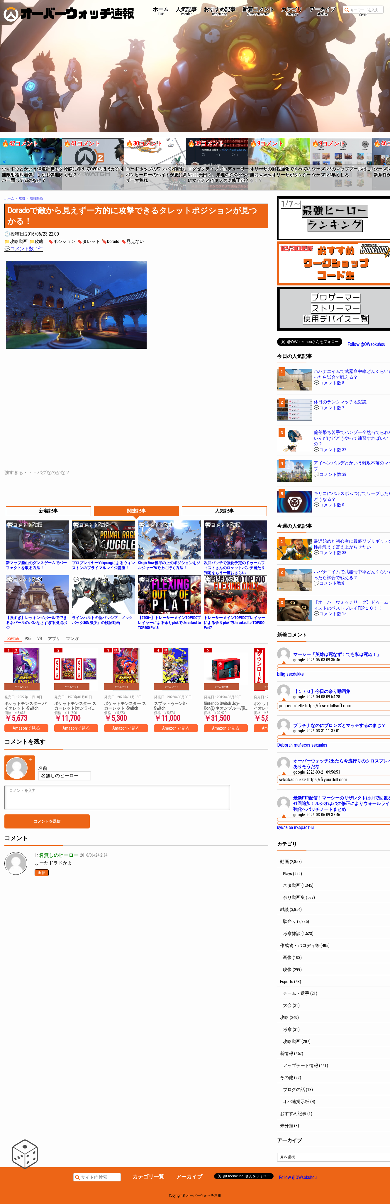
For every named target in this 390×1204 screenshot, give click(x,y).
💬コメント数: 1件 (23, 248)
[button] (4, 161)
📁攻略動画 (16, 241)
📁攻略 (36, 241)
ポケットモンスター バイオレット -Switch (25, 706)
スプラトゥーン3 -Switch (170, 706)
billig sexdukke (290, 674)
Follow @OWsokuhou (366, 344)
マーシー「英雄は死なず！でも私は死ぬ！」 (337, 654)
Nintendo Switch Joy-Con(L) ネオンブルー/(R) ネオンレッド (225, 706)
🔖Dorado (110, 241)
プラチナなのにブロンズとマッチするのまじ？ (339, 725)
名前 (43, 768)
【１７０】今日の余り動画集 (321, 691)
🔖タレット (88, 241)
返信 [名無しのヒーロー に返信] (41, 872)
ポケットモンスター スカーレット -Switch (125, 706)
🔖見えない (132, 241)
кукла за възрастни (295, 827)
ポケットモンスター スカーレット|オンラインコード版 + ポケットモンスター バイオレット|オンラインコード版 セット (75, 706)
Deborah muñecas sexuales (302, 745)
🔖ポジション (61, 241)
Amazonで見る (26, 728)
